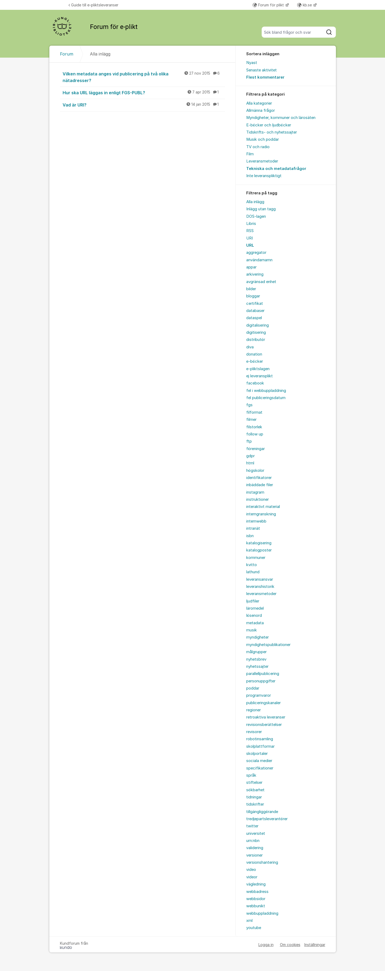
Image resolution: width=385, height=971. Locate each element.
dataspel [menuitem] (254, 317)
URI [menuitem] (249, 238)
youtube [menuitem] (253, 927)
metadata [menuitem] (255, 623)
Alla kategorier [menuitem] (259, 103)
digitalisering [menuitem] (257, 325)
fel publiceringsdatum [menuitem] (265, 397)
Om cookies (290, 944)
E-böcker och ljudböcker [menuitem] (268, 125)
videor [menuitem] (251, 877)
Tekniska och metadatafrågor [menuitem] (276, 168)
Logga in (266, 944)
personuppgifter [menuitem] (260, 681)
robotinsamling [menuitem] (259, 739)
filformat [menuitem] (254, 412)
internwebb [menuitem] (256, 521)
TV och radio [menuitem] (258, 146)
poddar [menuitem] (252, 688)
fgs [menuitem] (249, 405)
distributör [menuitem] (255, 339)
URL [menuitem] (250, 245)
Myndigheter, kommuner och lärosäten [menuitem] (280, 117)
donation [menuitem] (254, 354)
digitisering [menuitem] (256, 332)
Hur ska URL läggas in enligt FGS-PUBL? (144, 92)
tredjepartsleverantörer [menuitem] (267, 818)
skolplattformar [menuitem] (260, 746)
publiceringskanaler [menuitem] (263, 702)
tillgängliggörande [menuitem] (262, 811)
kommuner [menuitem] (255, 557)
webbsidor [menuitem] (255, 898)
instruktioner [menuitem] (257, 499)
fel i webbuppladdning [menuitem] (266, 390)
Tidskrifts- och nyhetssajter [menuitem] (271, 132)
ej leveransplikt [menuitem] (259, 376)
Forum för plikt (269, 5)
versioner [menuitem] (254, 855)
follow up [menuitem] (254, 434)
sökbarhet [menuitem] (255, 790)
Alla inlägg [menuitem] (255, 201)
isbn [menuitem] (250, 535)
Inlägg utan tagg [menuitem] (261, 209)
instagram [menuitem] (255, 492)
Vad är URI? (144, 105)
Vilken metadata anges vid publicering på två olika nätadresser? (144, 77)
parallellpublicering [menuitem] (262, 673)
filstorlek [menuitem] (254, 427)
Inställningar (314, 944)
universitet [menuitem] (255, 833)
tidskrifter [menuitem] (255, 804)
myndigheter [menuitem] (257, 637)
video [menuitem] (251, 869)
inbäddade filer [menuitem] (259, 484)
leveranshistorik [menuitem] (260, 586)
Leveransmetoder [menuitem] (262, 161)
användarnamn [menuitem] (259, 260)
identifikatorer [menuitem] (259, 477)
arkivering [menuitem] (254, 274)
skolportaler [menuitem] (257, 753)
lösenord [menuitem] (254, 615)
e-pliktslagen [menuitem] (258, 368)
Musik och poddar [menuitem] (262, 139)
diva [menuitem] (250, 347)
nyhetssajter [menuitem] (257, 666)
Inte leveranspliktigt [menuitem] (264, 175)
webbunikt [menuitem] (255, 906)
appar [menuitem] (251, 267)
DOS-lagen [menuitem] (256, 216)
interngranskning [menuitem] (261, 514)
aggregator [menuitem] (256, 252)
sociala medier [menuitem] (259, 760)
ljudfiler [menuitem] (252, 601)
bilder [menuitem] (251, 288)
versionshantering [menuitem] (262, 862)
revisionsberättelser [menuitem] (264, 724)
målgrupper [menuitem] (256, 651)
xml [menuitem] (249, 920)
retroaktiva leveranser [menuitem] (265, 717)
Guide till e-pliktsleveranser (93, 5)
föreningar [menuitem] (255, 448)
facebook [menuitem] (255, 383)
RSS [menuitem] (250, 230)
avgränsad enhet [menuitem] (261, 281)
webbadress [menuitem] (257, 891)
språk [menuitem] (251, 775)
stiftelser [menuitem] (254, 782)
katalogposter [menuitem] (259, 550)
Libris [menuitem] (251, 223)
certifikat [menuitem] (254, 303)
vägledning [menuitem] (256, 884)
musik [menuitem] (251, 630)
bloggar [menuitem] (253, 296)
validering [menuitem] (254, 847)
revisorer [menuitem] (254, 731)
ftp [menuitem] (249, 441)
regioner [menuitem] (253, 710)
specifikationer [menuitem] (259, 768)
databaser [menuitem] (255, 310)
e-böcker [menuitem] (254, 361)
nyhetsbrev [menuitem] (256, 659)
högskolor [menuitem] (255, 470)
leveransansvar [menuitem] (259, 579)
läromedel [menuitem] (255, 608)
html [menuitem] (250, 463)
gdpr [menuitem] (250, 456)
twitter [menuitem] (252, 826)
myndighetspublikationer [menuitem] (268, 644)
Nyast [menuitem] (251, 62)
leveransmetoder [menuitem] (261, 593)
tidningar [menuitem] (254, 797)
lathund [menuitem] (252, 572)
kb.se (305, 5)
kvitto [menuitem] (251, 564)
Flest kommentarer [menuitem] (265, 77)
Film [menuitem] (250, 154)
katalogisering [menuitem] (258, 543)
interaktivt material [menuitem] (263, 506)
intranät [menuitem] (253, 528)
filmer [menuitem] (251, 419)
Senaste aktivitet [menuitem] (261, 70)
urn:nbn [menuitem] (252, 840)
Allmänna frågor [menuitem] (260, 110)
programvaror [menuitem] (258, 695)
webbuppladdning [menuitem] (262, 913)
